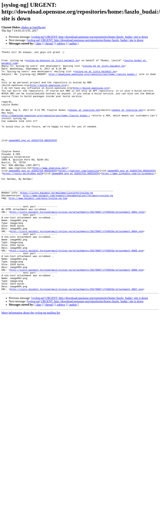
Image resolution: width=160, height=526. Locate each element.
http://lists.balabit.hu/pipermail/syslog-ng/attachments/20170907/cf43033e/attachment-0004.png (76, 267)
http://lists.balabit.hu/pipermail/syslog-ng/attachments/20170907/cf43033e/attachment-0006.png (76, 314)
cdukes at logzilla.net (33, 27)
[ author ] (73, 43)
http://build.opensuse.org (48, 92)
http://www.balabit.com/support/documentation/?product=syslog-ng (68, 224)
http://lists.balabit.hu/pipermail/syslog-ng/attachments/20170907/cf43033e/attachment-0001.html (77, 244)
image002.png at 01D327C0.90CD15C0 (32, 194)
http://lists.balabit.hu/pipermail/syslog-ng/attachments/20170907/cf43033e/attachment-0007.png (76, 337)
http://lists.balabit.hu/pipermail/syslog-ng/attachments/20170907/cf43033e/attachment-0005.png (76, 290)
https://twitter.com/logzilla (79, 194)
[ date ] (39, 43)
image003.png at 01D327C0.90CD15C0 (130, 194)
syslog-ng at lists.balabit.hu (103, 69)
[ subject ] (61, 43)
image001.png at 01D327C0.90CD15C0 (32, 158)
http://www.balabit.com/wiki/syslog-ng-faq (38, 228)
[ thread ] (49, 43)
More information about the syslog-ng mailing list (30, 360)
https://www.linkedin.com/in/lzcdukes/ (128, 198)
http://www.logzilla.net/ (50, 191)
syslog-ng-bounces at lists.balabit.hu (52, 62)
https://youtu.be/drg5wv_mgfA (23, 198)
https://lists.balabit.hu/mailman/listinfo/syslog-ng (56, 221)
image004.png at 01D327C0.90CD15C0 (75, 198)
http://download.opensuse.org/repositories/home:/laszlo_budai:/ (93, 79)
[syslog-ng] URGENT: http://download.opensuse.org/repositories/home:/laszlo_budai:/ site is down (89, 36)
